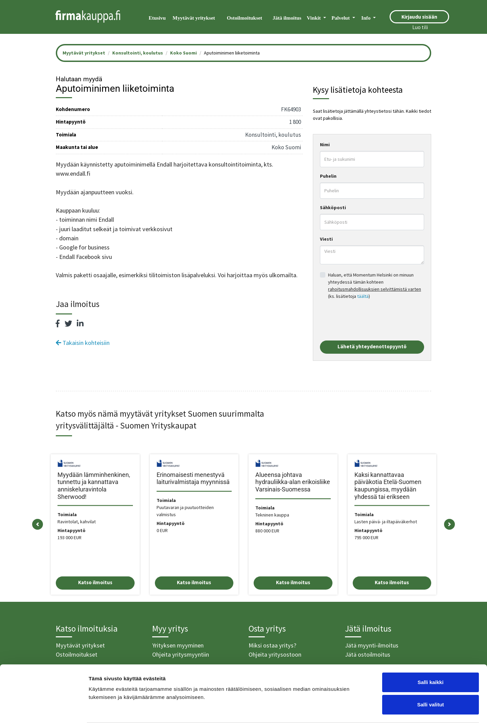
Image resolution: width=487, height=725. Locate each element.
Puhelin (328, 176)
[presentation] (371, 320)
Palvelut (341, 18)
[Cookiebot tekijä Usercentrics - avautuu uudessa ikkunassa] (43, 712)
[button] (37, 524)
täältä (363, 296)
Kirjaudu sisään (419, 17)
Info (366, 18)
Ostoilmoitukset (244, 18)
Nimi (325, 144)
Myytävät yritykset (193, 18)
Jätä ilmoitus (287, 18)
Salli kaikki (431, 658)
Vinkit (314, 18)
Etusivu (157, 18)
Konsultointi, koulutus (137, 53)
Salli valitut (430, 680)
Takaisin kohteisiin (83, 343)
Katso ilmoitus (95, 582)
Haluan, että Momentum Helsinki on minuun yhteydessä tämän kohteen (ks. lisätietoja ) (374, 285)
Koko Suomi (183, 53)
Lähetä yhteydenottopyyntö (372, 346)
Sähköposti (333, 207)
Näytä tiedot (361, 712)
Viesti (326, 239)
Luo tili (420, 27)
